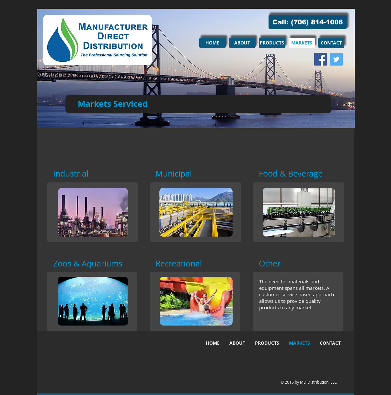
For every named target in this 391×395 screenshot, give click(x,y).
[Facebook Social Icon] (320, 59)
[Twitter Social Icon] (336, 59)
